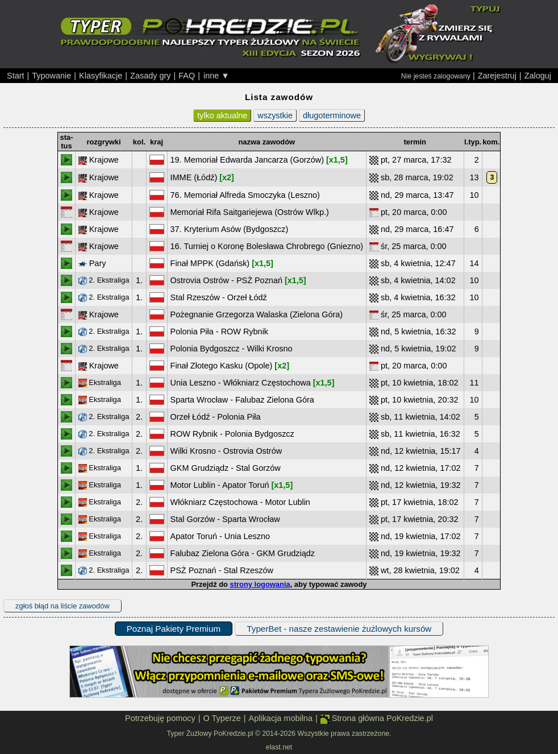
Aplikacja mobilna (281, 718)
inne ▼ (216, 75)
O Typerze (221, 718)
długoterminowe (332, 115)
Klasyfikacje (100, 75)
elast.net (279, 747)
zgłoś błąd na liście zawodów (62, 606)
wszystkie (275, 115)
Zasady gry (150, 75)
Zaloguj (537, 75)
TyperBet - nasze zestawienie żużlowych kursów (339, 628)
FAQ (186, 75)
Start (15, 75)
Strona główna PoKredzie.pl (376, 718)
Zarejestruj (497, 75)
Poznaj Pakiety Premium (173, 628)
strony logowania (260, 584)
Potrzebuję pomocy (160, 718)
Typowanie (51, 75)
